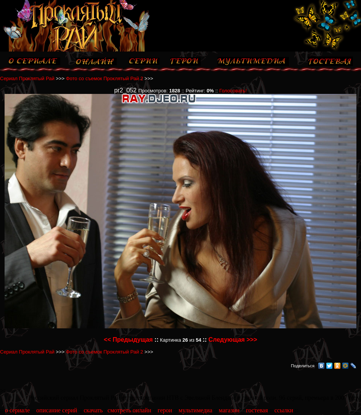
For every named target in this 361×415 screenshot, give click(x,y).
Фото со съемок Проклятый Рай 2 (104, 78)
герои (165, 410)
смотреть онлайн (129, 410)
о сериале (17, 410)
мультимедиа (195, 410)
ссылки (283, 410)
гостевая (257, 410)
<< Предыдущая (128, 339)
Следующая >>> (232, 339)
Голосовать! (233, 91)
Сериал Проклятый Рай (27, 78)
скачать (93, 410)
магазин (229, 410)
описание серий (56, 410)
